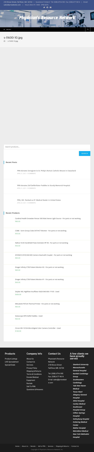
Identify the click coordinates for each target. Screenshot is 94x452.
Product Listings (11, 359)
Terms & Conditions (34, 374)
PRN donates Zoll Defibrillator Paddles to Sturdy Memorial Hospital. (43, 185)
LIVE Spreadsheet (12, 362)
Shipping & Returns (34, 371)
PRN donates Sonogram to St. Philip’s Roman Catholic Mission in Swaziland (46, 171)
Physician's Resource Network (47, 19)
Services (30, 365)
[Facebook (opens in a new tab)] (47, 7)
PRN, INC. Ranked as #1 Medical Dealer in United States (39, 200)
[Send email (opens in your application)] (50, 7)
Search (84, 153)
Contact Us (31, 362)
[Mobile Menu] (6, 29)
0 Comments (32, 173)
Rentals (29, 383)
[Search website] (87, 29)
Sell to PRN (41, 446)
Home (17, 446)
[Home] (4, 41)
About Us (30, 359)
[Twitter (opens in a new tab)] (44, 7)
